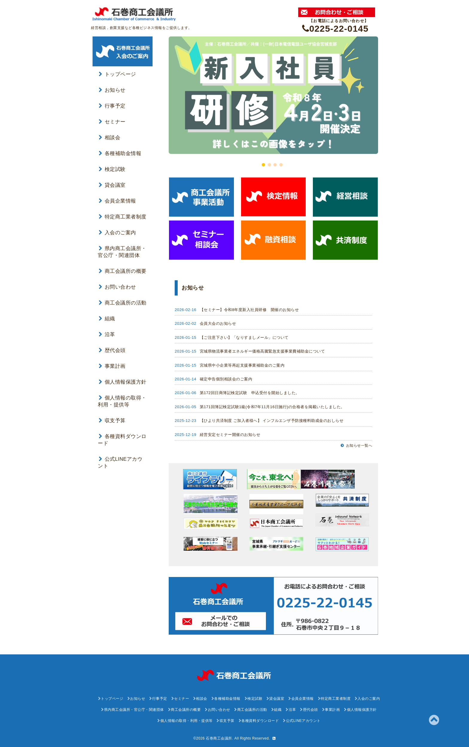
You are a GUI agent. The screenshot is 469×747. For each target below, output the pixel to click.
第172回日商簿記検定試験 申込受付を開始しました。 (250, 393)
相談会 (109, 137)
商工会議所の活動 (123, 303)
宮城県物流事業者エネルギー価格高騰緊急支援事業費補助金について (262, 351)
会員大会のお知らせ (218, 323)
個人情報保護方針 (123, 382)
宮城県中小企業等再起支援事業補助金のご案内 (242, 365)
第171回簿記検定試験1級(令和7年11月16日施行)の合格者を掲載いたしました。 (272, 407)
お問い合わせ (117, 287)
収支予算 (112, 420)
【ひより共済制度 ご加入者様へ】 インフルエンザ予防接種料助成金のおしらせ (272, 420)
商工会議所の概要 (123, 271)
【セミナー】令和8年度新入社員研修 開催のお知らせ (249, 309)
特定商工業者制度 (123, 217)
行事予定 (112, 106)
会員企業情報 (117, 201)
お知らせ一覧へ (356, 445)
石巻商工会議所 (219, 738)
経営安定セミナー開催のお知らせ (230, 434)
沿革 (107, 334)
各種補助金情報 (120, 153)
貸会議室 (112, 185)
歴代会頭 (112, 350)
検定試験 (112, 169)
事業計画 (112, 366)
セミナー (112, 122)
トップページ (117, 74)
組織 (107, 319)
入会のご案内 (117, 232)
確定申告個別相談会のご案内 (226, 379)
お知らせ (112, 90)
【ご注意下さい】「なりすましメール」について (244, 337)
